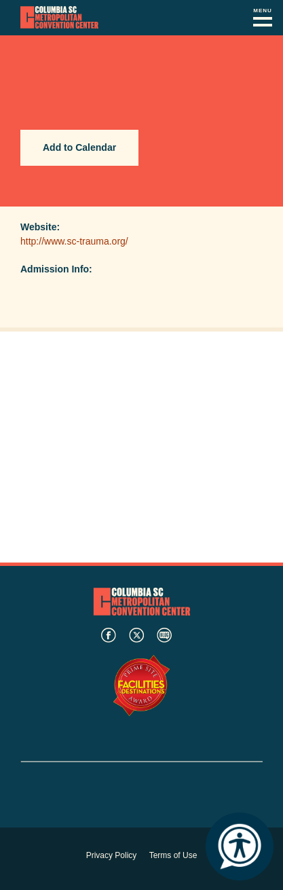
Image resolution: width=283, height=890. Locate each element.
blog (164, 635)
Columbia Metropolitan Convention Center (59, 17)
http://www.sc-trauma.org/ (74, 241)
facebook (108, 635)
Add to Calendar (79, 147)
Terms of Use (173, 855)
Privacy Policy (111, 855)
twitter (136, 635)
